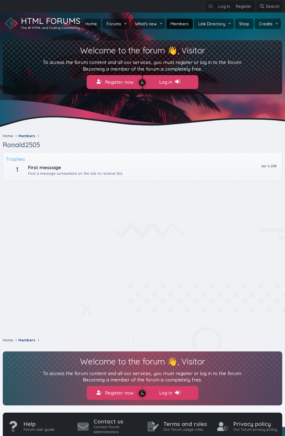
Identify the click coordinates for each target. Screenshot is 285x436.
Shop (244, 23)
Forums (114, 23)
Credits (265, 23)
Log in (170, 82)
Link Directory (211, 23)
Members (180, 23)
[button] (125, 24)
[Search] (269, 6)
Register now (115, 82)
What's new (146, 23)
